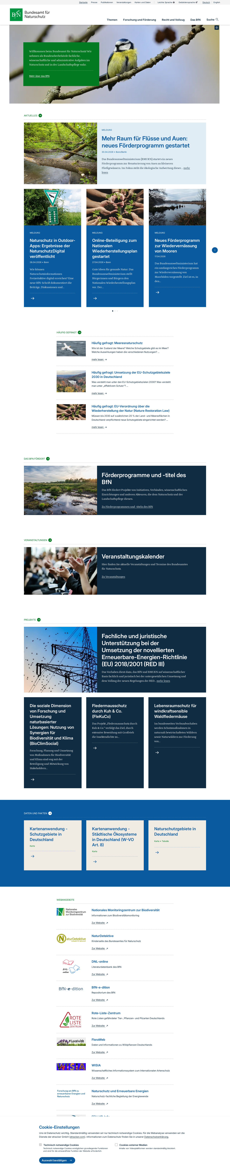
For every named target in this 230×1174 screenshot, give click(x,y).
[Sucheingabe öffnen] (212, 19)
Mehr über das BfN (39, 76)
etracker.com (77, 1136)
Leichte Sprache (166, 2)
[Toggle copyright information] (217, 28)
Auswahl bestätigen (57, 1160)
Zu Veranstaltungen (113, 576)
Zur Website (100, 922)
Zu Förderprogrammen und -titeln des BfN (127, 506)
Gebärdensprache (188, 2)
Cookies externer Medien (133, 1145)
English (217, 2)
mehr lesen (100, 359)
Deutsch (206, 2)
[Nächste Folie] (215, 250)
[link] (112, 19)
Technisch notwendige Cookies (61, 1145)
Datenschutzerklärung (156, 1136)
